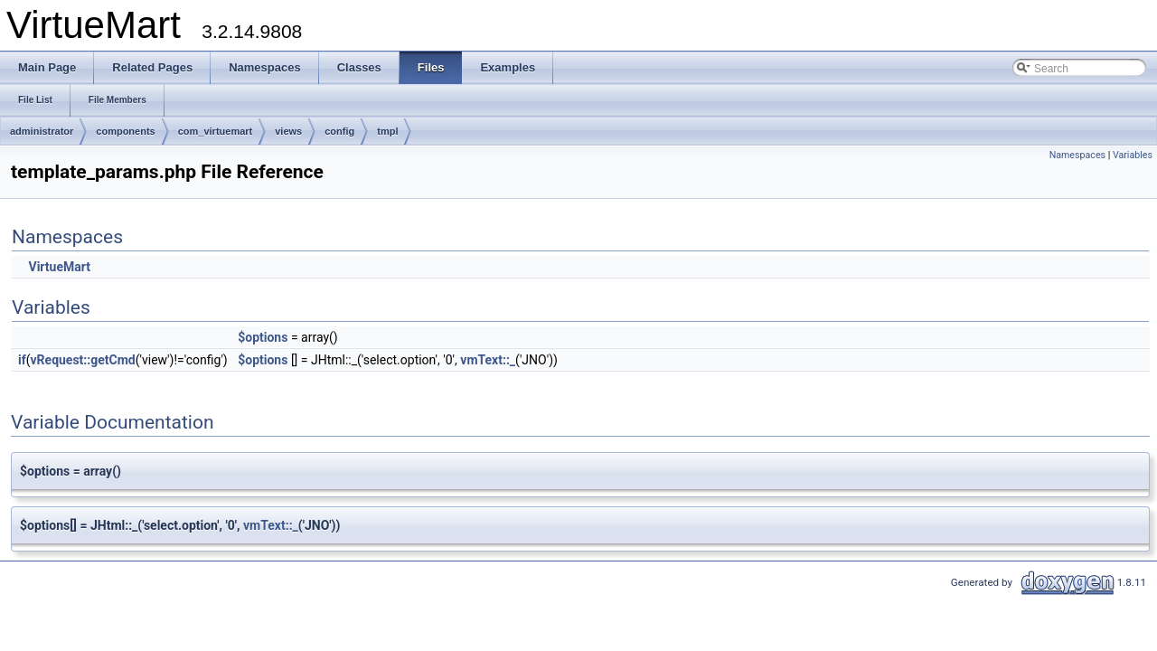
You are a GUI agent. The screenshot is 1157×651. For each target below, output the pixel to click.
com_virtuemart (215, 131)
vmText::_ (487, 360)
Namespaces (1077, 155)
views (288, 131)
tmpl (387, 131)
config (339, 131)
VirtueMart (58, 266)
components (125, 131)
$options (262, 337)
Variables (1132, 155)
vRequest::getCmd (83, 360)
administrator (41, 131)
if (22, 360)
